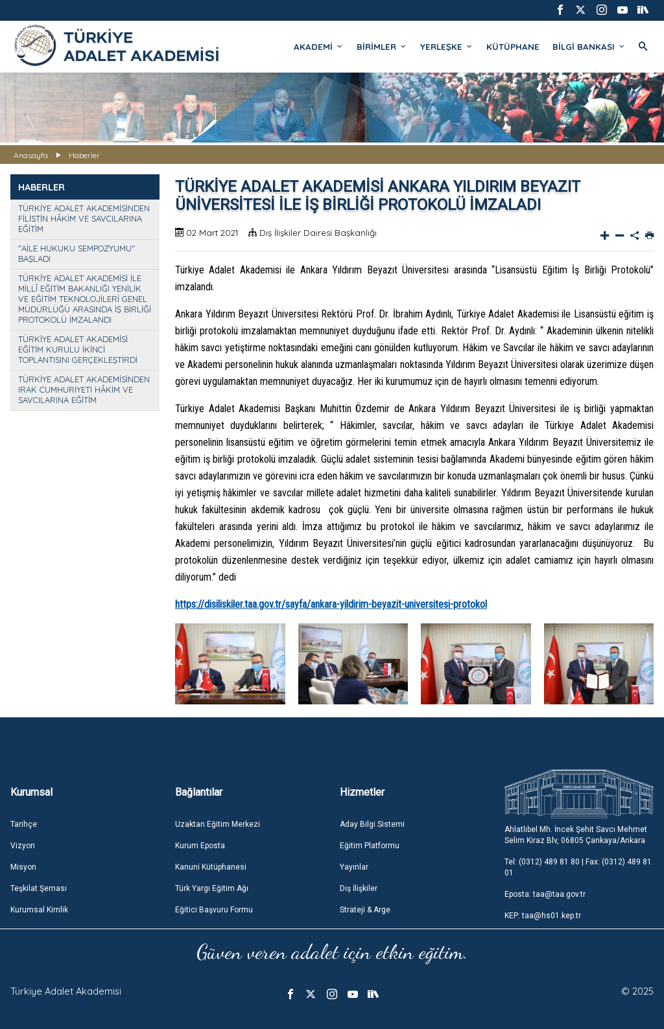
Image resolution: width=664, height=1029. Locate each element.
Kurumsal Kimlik (39, 909)
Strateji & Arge (365, 909)
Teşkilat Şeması (38, 888)
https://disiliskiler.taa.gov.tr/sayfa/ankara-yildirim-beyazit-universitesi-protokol (331, 604)
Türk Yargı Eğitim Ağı (211, 888)
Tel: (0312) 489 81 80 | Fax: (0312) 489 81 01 (578, 867)
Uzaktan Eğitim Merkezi (217, 824)
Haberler (84, 155)
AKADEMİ (319, 46)
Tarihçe (23, 824)
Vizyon (22, 845)
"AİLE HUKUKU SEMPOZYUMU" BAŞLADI (76, 253)
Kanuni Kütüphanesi (210, 867)
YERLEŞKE (446, 46)
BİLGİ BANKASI (589, 46)
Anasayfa (31, 155)
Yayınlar (354, 867)
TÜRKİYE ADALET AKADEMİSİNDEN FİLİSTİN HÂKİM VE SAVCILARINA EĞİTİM (84, 218)
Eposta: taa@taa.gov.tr (545, 894)
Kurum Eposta (200, 845)
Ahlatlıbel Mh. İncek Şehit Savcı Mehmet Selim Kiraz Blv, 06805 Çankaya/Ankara (575, 835)
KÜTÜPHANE (513, 46)
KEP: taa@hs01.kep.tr (542, 915)
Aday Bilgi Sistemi (372, 824)
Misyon (23, 867)
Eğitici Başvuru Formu (214, 909)
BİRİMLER (382, 46)
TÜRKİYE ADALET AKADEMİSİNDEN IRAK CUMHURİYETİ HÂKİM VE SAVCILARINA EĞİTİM (84, 389)
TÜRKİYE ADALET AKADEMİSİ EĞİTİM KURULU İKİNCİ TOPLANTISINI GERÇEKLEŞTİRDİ (77, 349)
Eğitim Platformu (369, 845)
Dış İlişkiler (358, 888)
